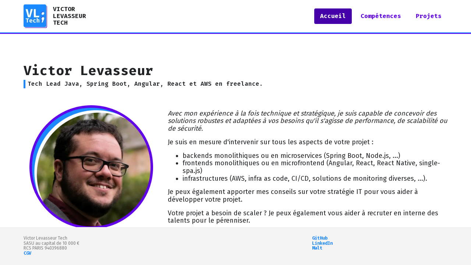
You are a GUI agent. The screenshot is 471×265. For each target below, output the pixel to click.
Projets (429, 16)
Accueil (333, 16)
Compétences (381, 16)
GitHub (319, 238)
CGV (27, 253)
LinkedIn (322, 243)
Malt (317, 248)
